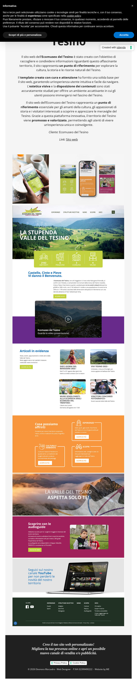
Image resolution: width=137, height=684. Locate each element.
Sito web (72, 139)
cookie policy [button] (74, 15)
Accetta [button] (123, 34)
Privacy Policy (60, 663)
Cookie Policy (79, 663)
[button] (132, 6)
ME (107, 669)
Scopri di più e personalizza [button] (25, 34)
